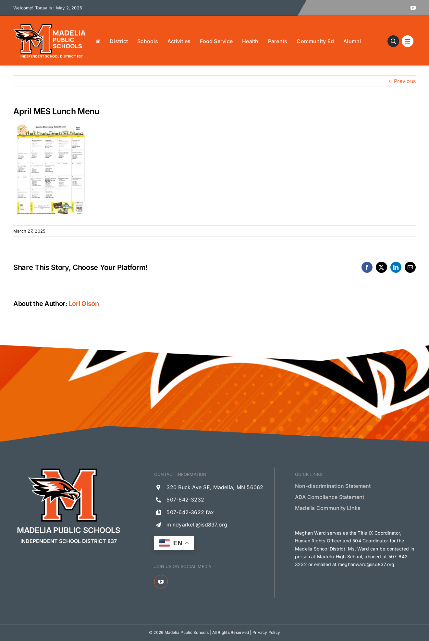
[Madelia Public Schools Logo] (49, 25)
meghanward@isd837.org (366, 564)
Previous (405, 81)
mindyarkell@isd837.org (196, 524)
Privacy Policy (266, 632)
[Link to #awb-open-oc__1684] (407, 41)
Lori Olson (84, 304)
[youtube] (413, 7)
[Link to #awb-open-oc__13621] (393, 41)
